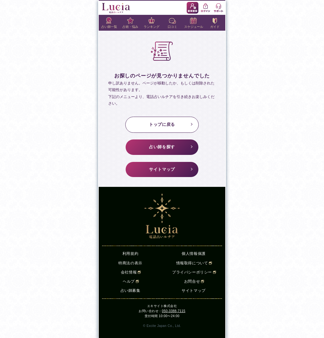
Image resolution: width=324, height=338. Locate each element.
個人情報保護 (194, 253)
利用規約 (130, 253)
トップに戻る (162, 124)
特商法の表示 (130, 263)
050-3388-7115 (173, 311)
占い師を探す (162, 146)
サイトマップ (162, 169)
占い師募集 (130, 290)
